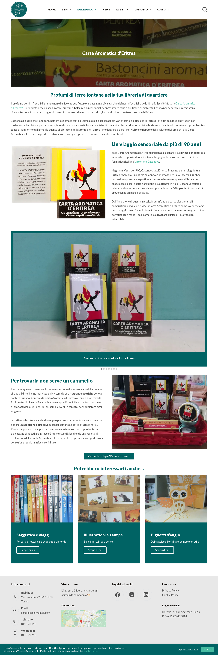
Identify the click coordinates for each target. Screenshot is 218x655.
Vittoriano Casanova (146, 161)
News (106, 9)
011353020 (28, 624)
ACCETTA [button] (207, 649)
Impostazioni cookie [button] (188, 649)
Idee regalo (87, 9)
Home (52, 9)
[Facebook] (118, 595)
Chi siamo (143, 9)
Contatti (163, 9)
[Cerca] (204, 9)
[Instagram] (132, 595)
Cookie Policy (170, 595)
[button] (101, 369)
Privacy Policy (170, 590)
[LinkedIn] (146, 595)
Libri (67, 9)
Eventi (122, 9)
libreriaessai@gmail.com (35, 612)
